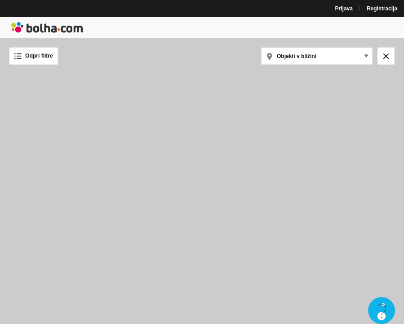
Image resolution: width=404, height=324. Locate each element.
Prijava (344, 8)
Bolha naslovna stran (47, 27)
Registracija (382, 8)
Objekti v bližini (296, 56)
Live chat (381, 310)
